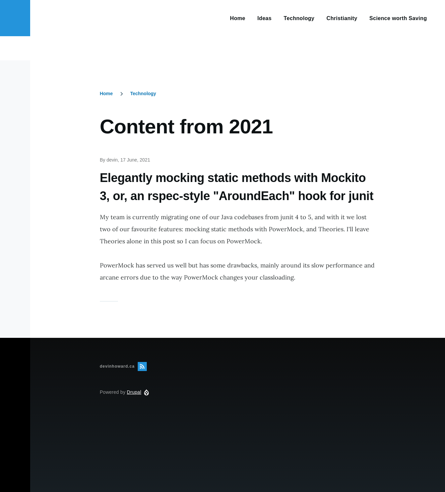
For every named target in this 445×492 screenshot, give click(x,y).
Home (106, 93)
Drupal (134, 392)
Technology (143, 93)
